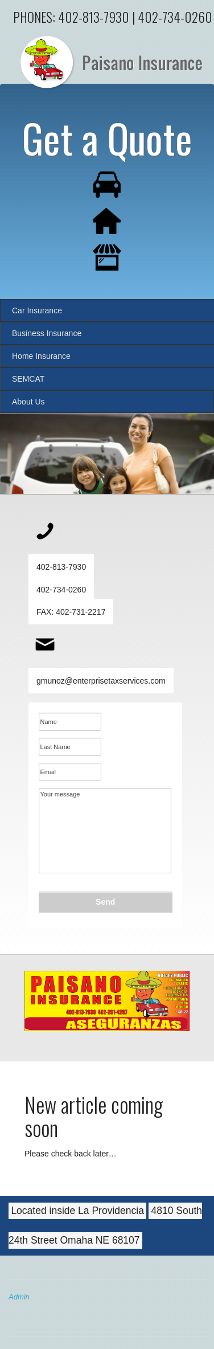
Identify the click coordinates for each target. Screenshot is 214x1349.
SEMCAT (28, 378)
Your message (105, 830)
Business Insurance (46, 333)
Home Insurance (41, 356)
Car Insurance (37, 310)
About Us (28, 401)
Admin (19, 1297)
